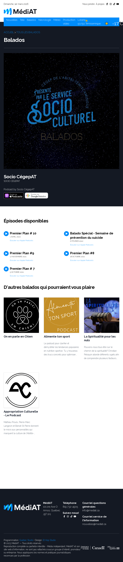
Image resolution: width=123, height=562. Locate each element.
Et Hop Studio (49, 540)
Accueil (9, 32)
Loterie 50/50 (81, 21)
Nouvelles (11, 19)
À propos (100, 4)
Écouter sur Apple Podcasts (21, 240)
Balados (31, 19)
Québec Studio (26, 540)
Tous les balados (28, 32)
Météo (57, 19)
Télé (22, 19)
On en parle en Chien (18, 336)
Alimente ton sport (57, 336)
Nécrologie (44, 19)
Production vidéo (69, 21)
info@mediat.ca (91, 510)
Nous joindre (89, 4)
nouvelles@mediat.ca (94, 524)
